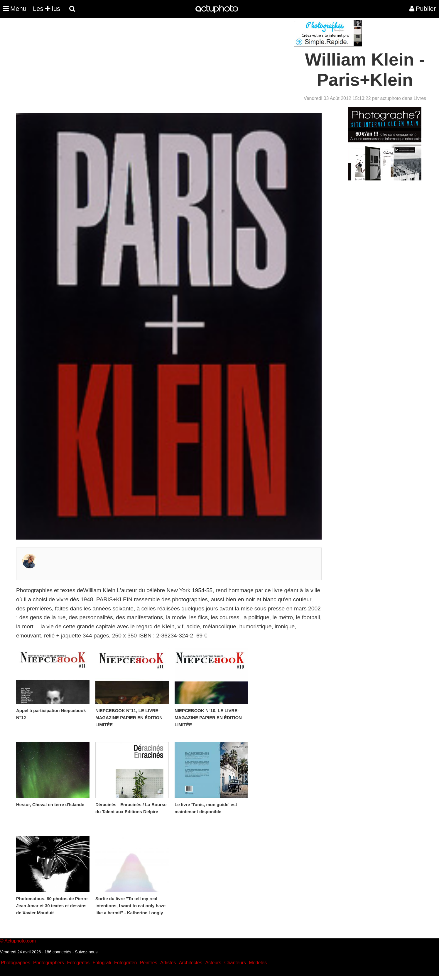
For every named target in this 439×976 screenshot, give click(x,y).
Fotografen (125, 962)
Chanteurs (235, 962)
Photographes (15, 962)
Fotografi (101, 962)
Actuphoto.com (20, 940)
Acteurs (213, 962)
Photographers (48, 962)
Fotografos (78, 962)
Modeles (257, 962)
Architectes (190, 962)
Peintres (148, 962)
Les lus (46, 8)
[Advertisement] (184, 61)
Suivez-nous (86, 952)
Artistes (168, 962)
